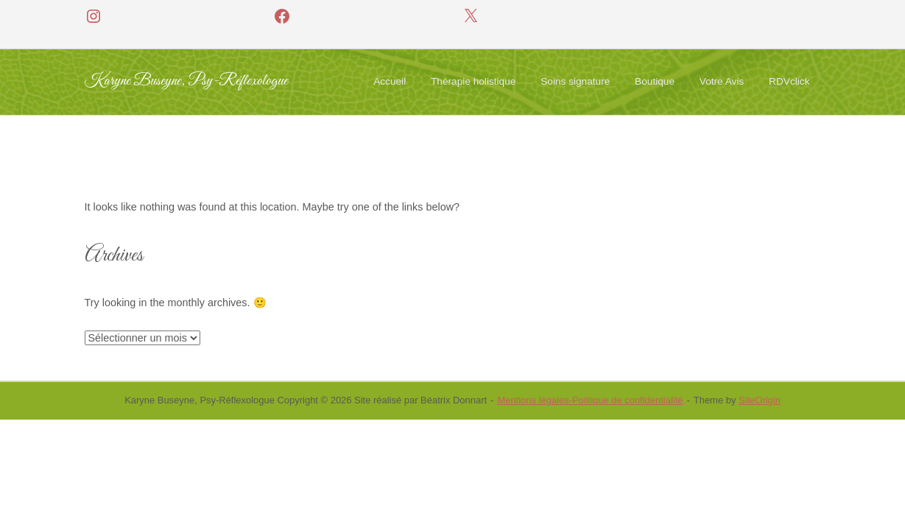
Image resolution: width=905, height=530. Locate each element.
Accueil (389, 81)
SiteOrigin (760, 400)
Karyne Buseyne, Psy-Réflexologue (186, 81)
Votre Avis (722, 81)
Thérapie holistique (473, 81)
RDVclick (789, 81)
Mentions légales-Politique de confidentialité (590, 400)
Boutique (655, 81)
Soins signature (575, 81)
